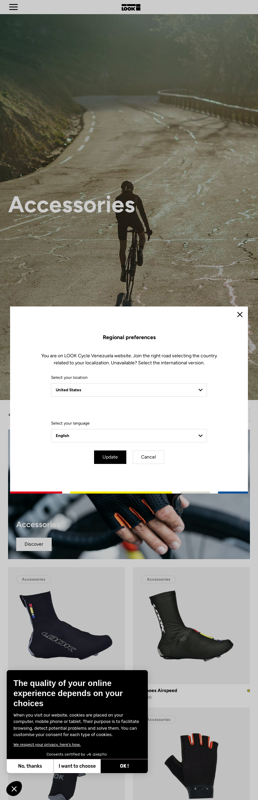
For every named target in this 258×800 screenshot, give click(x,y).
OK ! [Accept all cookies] (124, 766)
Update (110, 457)
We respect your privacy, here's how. (46, 744)
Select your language (70, 423)
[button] (14, 788)
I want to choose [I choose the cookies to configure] (76, 766)
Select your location (69, 377)
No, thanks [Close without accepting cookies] (30, 766)
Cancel (148, 457)
